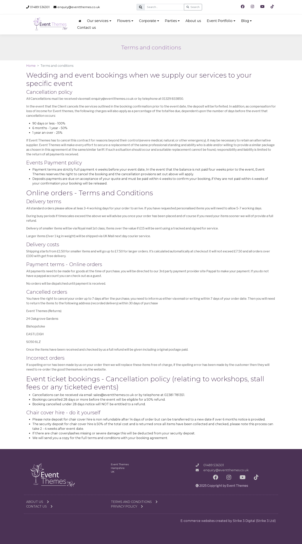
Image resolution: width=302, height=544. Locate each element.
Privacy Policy (127, 506)
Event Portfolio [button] (219, 21)
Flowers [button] (124, 21)
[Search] (164, 7)
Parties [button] (171, 21)
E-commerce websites (197, 521)
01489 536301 (38, 7)
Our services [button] (97, 21)
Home (31, 66)
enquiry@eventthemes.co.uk (77, 7)
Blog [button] (245, 21)
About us (193, 21)
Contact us (86, 27)
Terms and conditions (134, 502)
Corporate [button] (147, 21)
